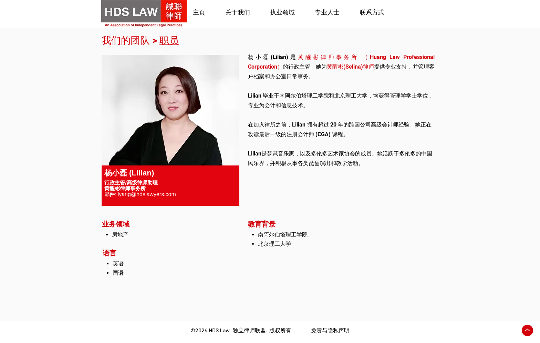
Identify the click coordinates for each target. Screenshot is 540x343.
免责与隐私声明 (330, 330)
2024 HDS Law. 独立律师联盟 (230, 330)
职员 (169, 40)
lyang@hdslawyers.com (147, 194)
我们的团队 (126, 40)
